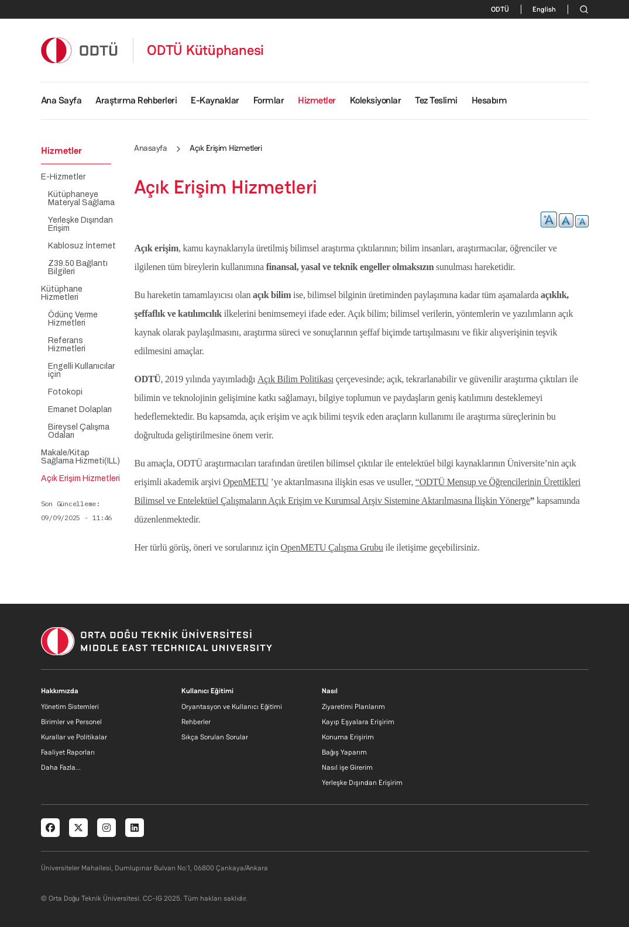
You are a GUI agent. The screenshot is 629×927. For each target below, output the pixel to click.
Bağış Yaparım (344, 752)
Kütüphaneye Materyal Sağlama (81, 199)
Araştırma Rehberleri (136, 100)
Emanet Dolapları (80, 410)
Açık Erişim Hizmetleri (80, 479)
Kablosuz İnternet (82, 246)
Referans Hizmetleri (66, 345)
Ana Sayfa (61, 100)
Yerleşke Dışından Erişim (80, 224)
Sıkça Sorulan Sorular (214, 737)
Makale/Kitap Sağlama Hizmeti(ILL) (80, 457)
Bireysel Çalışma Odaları (78, 431)
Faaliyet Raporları (68, 752)
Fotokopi (65, 392)
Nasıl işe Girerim (347, 767)
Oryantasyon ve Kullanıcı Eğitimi (231, 706)
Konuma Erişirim (348, 737)
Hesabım (489, 100)
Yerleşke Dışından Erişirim (362, 782)
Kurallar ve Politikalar (74, 737)
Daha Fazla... (61, 767)
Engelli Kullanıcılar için (81, 370)
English (544, 9)
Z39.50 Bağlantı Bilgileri (78, 268)
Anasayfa (150, 148)
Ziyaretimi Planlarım (353, 706)
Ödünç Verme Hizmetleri (73, 319)
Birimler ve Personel (71, 722)
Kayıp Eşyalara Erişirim (358, 722)
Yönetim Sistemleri (70, 706)
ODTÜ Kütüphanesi (205, 50)
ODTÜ (500, 9)
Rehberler (196, 722)
